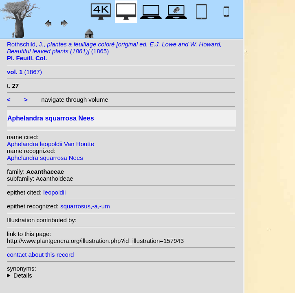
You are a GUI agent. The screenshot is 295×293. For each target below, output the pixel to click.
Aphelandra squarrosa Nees (45, 157)
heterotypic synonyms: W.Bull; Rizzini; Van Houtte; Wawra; (121, 275)
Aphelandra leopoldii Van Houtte (50, 143)
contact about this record (40, 254)
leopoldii (54, 192)
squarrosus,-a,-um (85, 206)
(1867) (24, 71)
